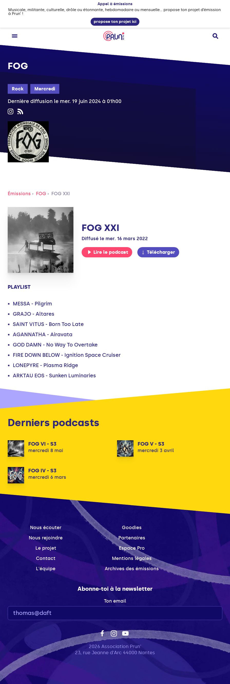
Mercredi (44, 89)
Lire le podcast (108, 252)
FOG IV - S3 (42, 470)
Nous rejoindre (46, 538)
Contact (45, 558)
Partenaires (131, 538)
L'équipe (45, 568)
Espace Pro (132, 548)
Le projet (45, 548)
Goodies (132, 527)
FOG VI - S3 (42, 444)
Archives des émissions (132, 568)
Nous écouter (45, 527)
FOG (41, 193)
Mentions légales (132, 558)
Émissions (19, 193)
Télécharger (158, 252)
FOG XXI (60, 193)
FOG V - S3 (151, 444)
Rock (18, 89)
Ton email (115, 601)
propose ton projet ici (115, 21)
